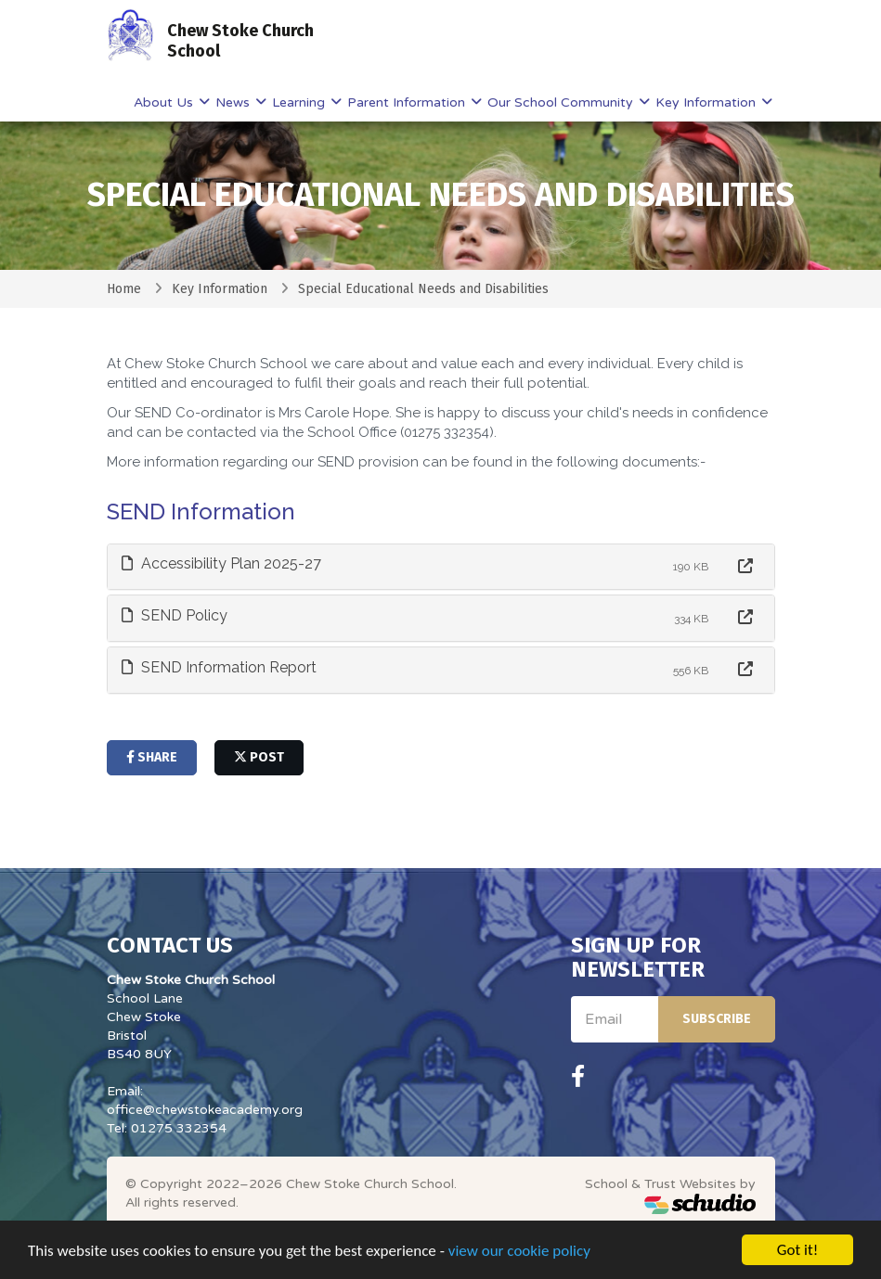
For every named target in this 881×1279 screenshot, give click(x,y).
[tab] (441, 567)
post (259, 757)
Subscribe (716, 1019)
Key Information (707, 102)
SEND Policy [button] (174, 615)
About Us (165, 102)
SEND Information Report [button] (219, 667)
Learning (300, 102)
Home (124, 289)
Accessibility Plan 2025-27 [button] (221, 563)
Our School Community (562, 102)
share (151, 757)
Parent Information (408, 102)
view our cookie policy (519, 1256)
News (234, 102)
